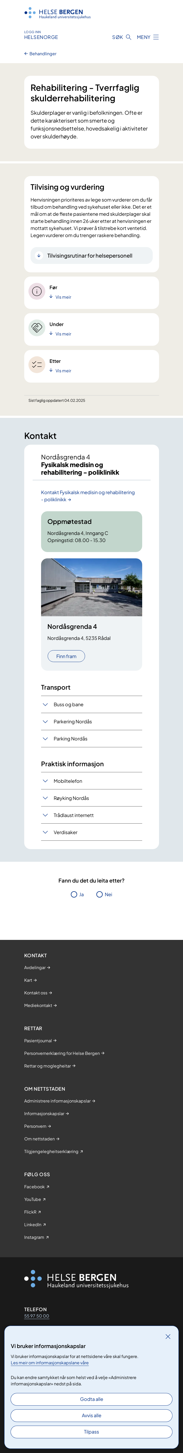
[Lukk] (168, 1336)
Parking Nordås (70, 738)
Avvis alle (91, 1415)
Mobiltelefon (68, 781)
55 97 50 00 (37, 1316)
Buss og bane (68, 704)
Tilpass (91, 1432)
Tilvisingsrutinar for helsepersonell (89, 255)
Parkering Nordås (73, 721)
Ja (81, 894)
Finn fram (66, 656)
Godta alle (91, 1399)
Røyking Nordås (71, 798)
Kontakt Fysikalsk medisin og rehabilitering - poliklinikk (88, 495)
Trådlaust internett (74, 815)
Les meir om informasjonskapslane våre (50, 1362)
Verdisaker (65, 832)
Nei (108, 894)
